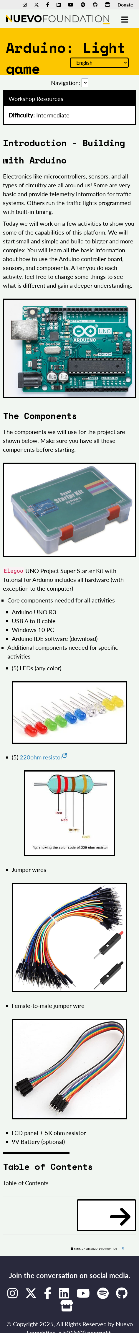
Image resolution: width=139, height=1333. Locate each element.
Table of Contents (26, 1182)
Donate (125, 4)
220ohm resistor (43, 757)
